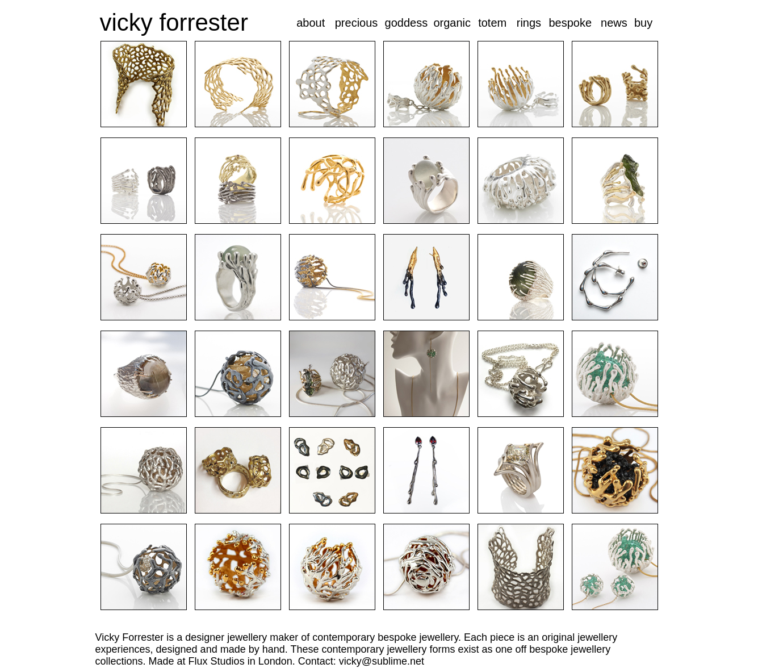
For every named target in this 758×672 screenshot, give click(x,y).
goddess (406, 22)
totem (492, 22)
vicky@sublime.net (381, 661)
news (614, 22)
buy (643, 22)
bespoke (570, 22)
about (310, 22)
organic (452, 22)
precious (356, 22)
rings (529, 22)
